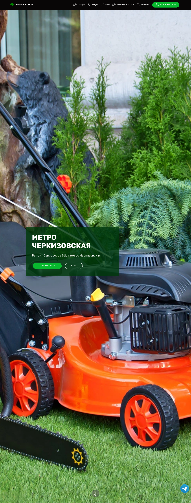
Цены (105, 5)
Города (78, 5)
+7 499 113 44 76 (166, 5)
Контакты (142, 5)
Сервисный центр (24, 5)
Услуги (93, 5)
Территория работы (123, 5)
